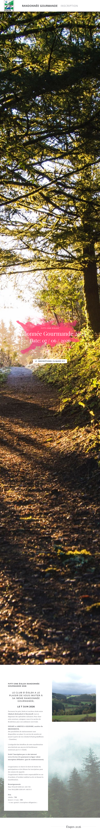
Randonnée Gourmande (40, 5)
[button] (55, 696)
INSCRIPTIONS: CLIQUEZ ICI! (50, 361)
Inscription (69, 5)
